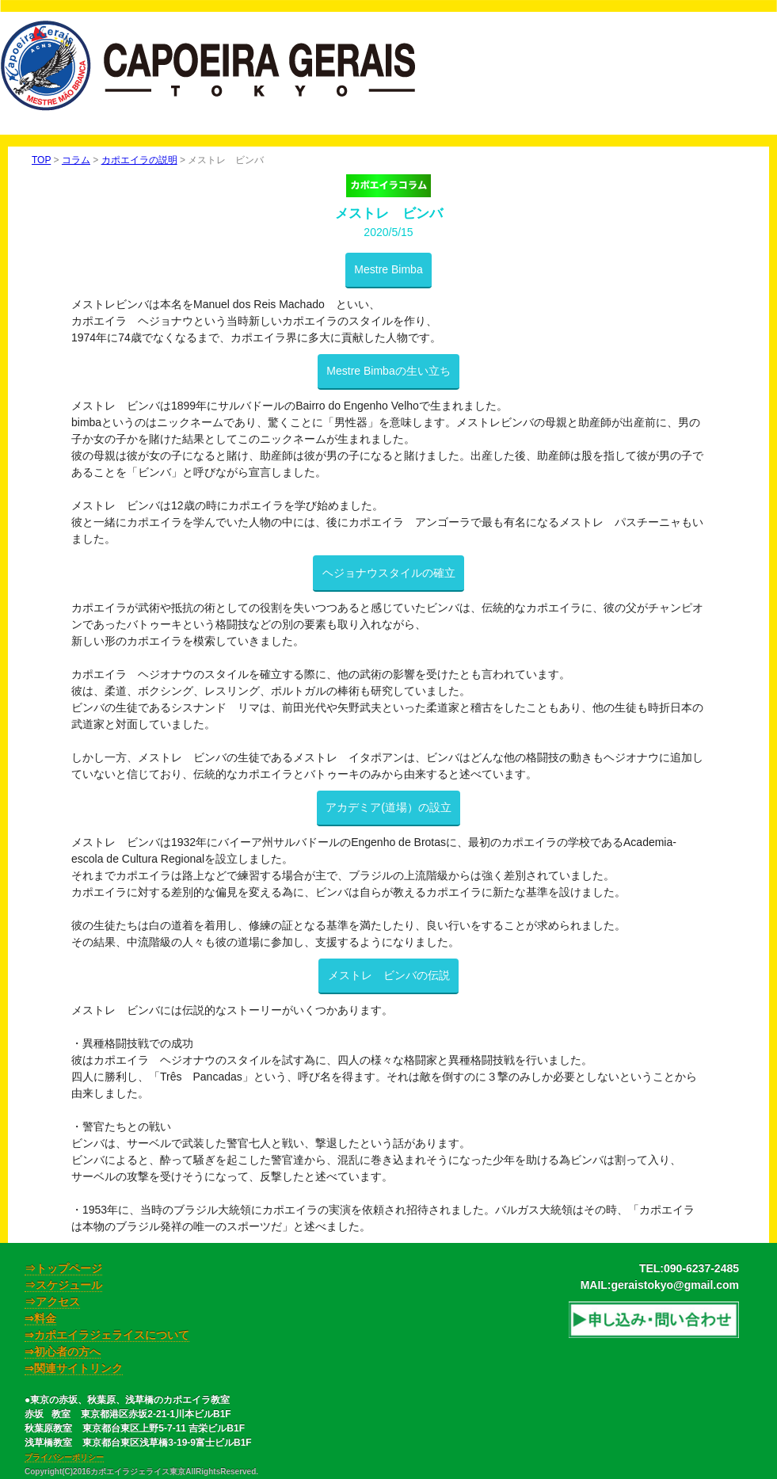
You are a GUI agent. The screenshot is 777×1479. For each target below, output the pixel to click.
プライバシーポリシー (64, 1457)
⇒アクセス (52, 1301)
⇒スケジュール (63, 1285)
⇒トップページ (63, 1268)
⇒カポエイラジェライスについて (107, 1334)
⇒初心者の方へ (63, 1351)
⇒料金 (40, 1318)
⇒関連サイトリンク (74, 1368)
